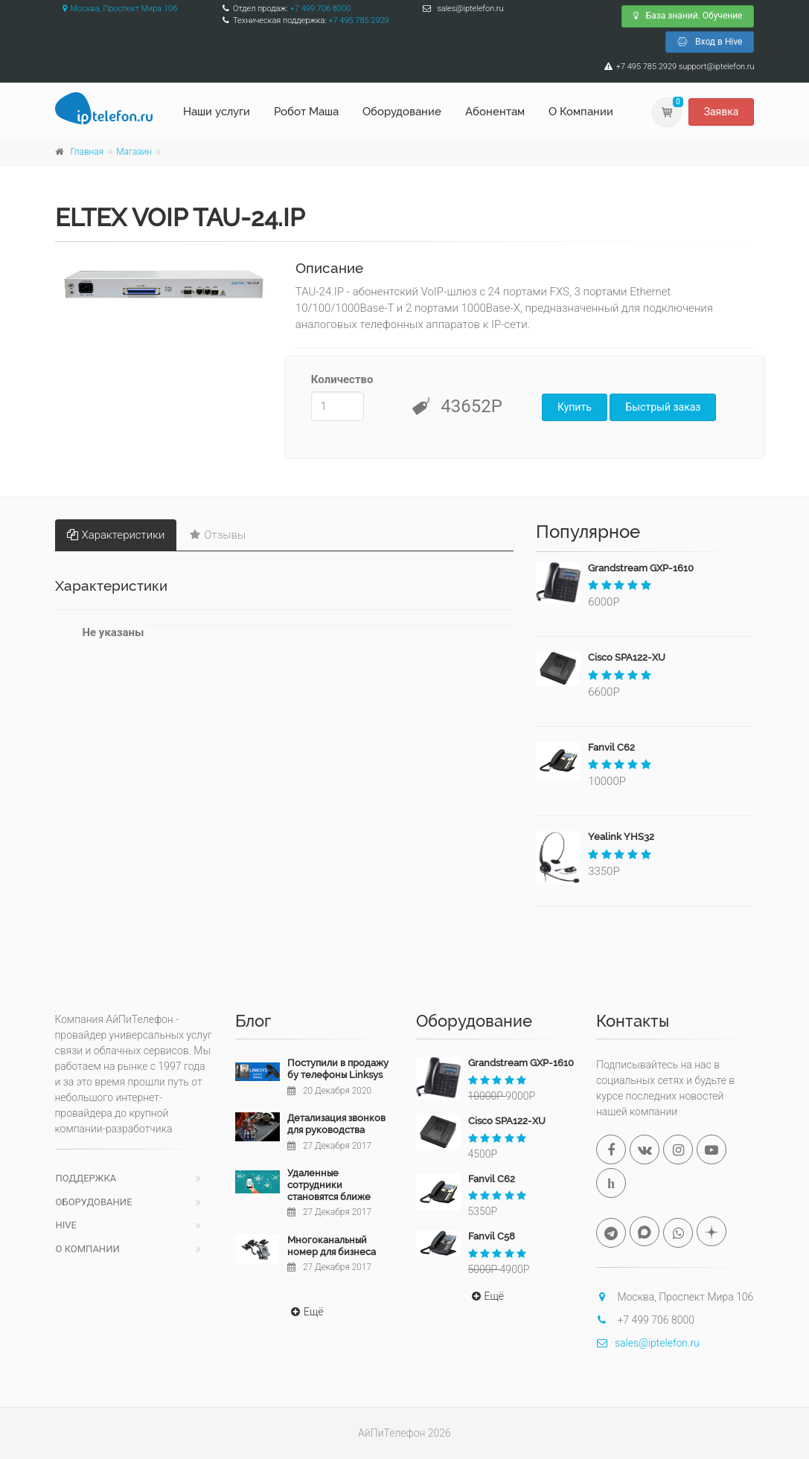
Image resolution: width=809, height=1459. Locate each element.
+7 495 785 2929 (358, 20)
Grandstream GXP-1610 (641, 568)
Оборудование (401, 111)
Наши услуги (216, 111)
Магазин (134, 152)
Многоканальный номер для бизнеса (331, 1245)
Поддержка (86, 1178)
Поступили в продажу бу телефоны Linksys (337, 1068)
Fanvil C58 (491, 1236)
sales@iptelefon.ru (648, 1343)
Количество (337, 379)
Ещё (305, 1312)
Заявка (721, 112)
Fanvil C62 (611, 747)
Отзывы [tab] (218, 535)
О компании (88, 1248)
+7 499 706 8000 (320, 8)
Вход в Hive (709, 41)
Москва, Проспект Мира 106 (116, 8)
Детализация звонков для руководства (336, 1123)
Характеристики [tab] (116, 535)
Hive (66, 1225)
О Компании (581, 111)
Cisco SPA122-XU (626, 657)
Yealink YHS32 (621, 836)
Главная (87, 152)
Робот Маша (306, 111)
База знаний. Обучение (688, 15)
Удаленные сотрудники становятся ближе (329, 1184)
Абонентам (495, 111)
